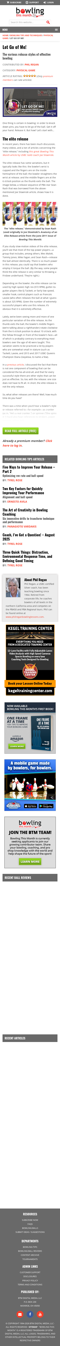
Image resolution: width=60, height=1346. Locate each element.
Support (32, 2)
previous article (15, 364)
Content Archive (30, 1255)
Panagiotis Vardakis (21, 526)
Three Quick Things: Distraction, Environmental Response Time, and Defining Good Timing (27, 556)
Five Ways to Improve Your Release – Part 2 (29, 469)
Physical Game (25, 70)
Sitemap (33, 1326)
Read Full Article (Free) (20, 431)
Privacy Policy (30, 1280)
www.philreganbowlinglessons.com (25, 616)
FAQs (30, 1224)
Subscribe (13, 2)
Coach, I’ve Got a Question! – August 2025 (29, 536)
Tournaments (30, 1259)
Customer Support (30, 1272)
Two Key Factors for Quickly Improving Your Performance (23, 490)
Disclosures (30, 1276)
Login (48, 2)
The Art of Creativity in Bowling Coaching (25, 512)
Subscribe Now (30, 1220)
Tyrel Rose (14, 480)
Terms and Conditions (30, 1284)
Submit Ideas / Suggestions (30, 1232)
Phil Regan (32, 64)
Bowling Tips (30, 1247)
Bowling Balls (30, 1228)
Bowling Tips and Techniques (26, 35)
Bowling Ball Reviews (30, 1251)
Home (5, 35)
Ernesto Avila (17, 501)
